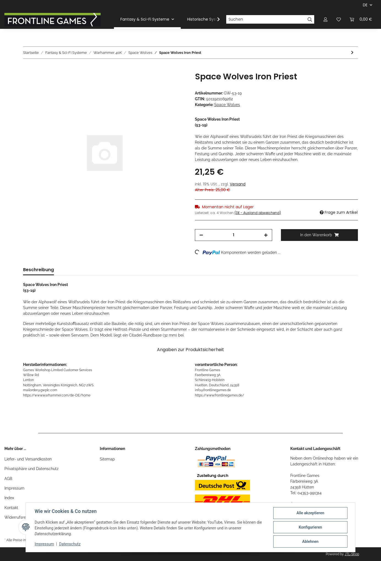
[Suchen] (266, 19)
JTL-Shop (352, 554)
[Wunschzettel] (338, 19)
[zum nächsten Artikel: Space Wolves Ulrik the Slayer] (352, 53)
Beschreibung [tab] (38, 269)
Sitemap (107, 459)
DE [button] (365, 5)
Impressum (14, 488)
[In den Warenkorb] (27, 69)
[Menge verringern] (201, 235)
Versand (237, 184)
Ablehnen (310, 541)
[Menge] (233, 235)
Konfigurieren (310, 527)
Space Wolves (227, 104)
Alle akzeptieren (310, 513)
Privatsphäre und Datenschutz (31, 468)
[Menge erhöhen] (266, 235)
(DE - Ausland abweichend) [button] (257, 212)
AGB (8, 478)
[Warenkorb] (361, 19)
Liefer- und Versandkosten (28, 459)
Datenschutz (70, 544)
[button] (325, 19)
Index (9, 498)
